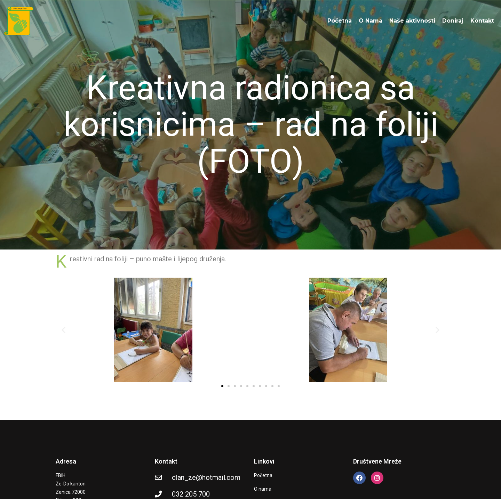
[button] (63, 330)
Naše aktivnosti (412, 20)
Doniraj (452, 20)
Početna (339, 20)
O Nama (370, 20)
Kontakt (482, 20)
